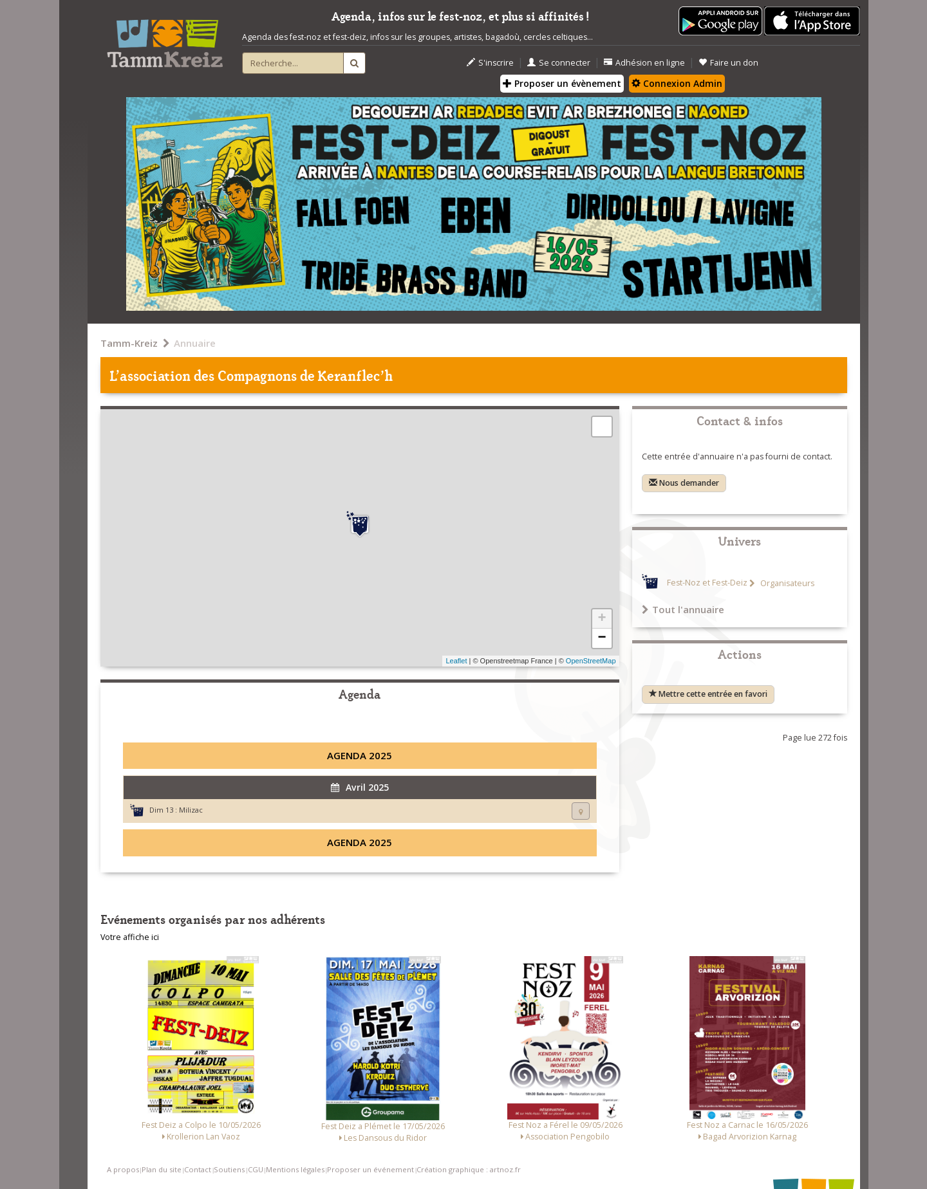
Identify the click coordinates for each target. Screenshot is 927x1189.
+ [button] (601, 619)
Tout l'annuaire (683, 609)
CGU (255, 1169)
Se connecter (558, 62)
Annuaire (195, 342)
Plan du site (162, 1169)
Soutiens (229, 1169)
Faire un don (728, 62)
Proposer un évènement (562, 83)
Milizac (191, 810)
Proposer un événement (370, 1169)
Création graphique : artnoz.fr (469, 1169)
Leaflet (456, 661)
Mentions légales (295, 1169)
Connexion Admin (677, 83)
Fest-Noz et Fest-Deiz (707, 583)
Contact (197, 1169)
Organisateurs (786, 583)
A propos (123, 1169)
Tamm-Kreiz (129, 342)
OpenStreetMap (591, 661)
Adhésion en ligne (644, 62)
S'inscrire (490, 62)
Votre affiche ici (129, 937)
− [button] (601, 638)
